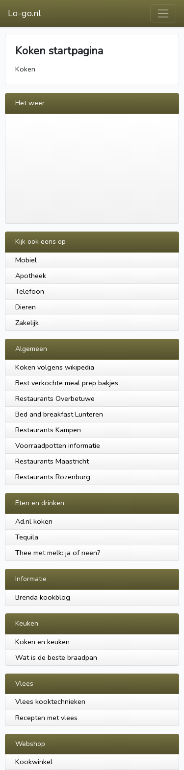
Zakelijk (27, 322)
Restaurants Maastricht (52, 461)
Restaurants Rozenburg (52, 477)
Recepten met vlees (46, 718)
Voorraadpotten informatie (57, 445)
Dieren (25, 307)
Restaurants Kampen (48, 430)
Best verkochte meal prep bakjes (66, 383)
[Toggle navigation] (163, 13)
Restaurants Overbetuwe (55, 398)
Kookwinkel (34, 762)
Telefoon (29, 291)
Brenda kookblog (42, 597)
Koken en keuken (42, 642)
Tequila (26, 537)
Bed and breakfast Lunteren (59, 414)
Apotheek (30, 275)
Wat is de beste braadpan (56, 657)
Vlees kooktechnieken (50, 701)
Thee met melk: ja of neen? (58, 553)
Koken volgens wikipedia (54, 367)
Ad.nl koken (34, 521)
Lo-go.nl (24, 13)
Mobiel (26, 260)
